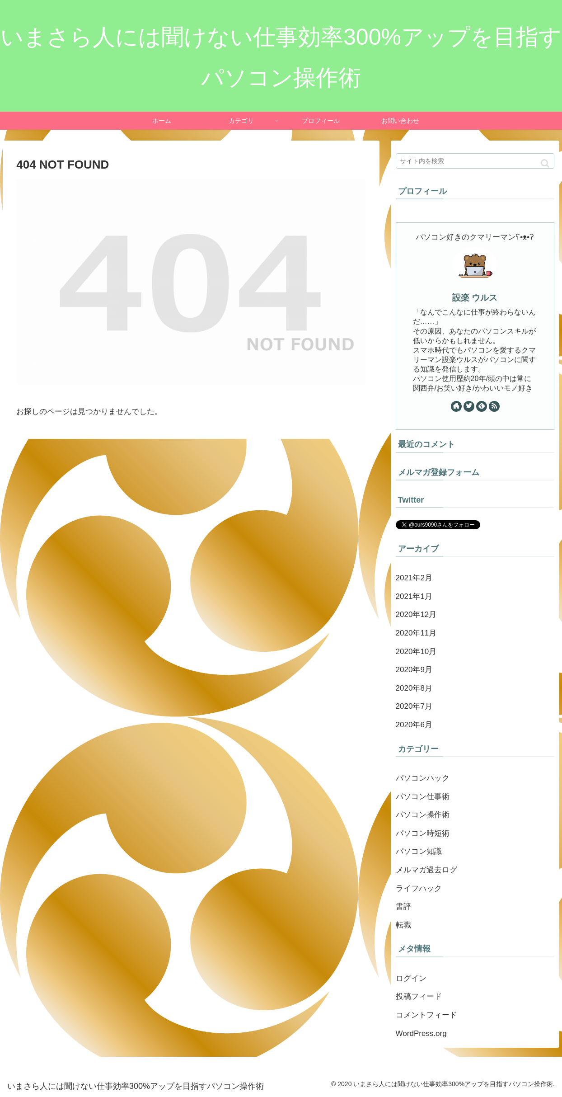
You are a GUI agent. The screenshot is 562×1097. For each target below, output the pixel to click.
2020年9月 (414, 669)
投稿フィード (419, 996)
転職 (403, 925)
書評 (403, 906)
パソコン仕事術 (423, 796)
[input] (475, 161)
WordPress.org (421, 1033)
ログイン (411, 978)
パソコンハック (423, 778)
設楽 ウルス (474, 297)
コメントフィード (426, 1015)
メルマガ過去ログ (426, 870)
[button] (545, 163)
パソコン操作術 (423, 814)
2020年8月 (414, 688)
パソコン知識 (419, 851)
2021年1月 (414, 596)
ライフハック (419, 888)
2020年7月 (414, 706)
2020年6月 (414, 724)
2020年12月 (416, 614)
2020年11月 (416, 633)
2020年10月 (416, 651)
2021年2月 (414, 578)
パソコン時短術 (423, 833)
